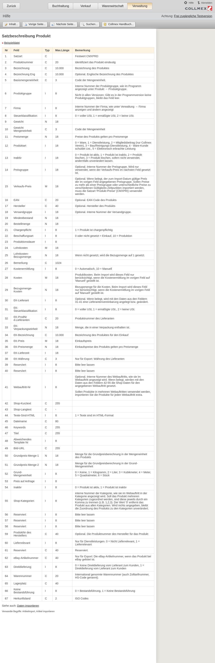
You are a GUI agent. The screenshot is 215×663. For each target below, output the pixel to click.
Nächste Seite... (66, 24)
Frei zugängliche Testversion (193, 16)
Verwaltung (139, 6)
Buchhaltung (60, 6)
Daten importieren (28, 605)
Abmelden (206, 2)
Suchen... (92, 24)
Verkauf (86, 6)
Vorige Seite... (37, 24)
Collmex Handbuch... (121, 24)
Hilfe (191, 2)
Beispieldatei (12, 42)
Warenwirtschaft (112, 6)
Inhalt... (13, 24)
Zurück (11, 6)
